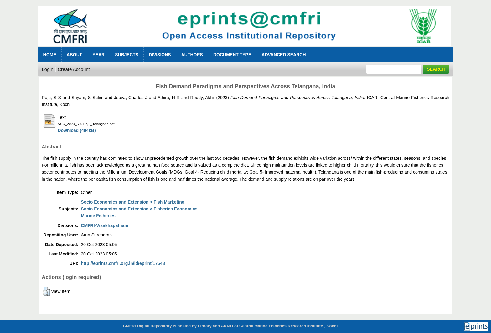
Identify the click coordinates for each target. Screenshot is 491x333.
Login (48, 69)
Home (49, 54)
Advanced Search (283, 54)
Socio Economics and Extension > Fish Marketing (132, 201)
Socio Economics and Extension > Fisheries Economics (139, 208)
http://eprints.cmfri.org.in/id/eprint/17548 (123, 263)
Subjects (126, 54)
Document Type (232, 54)
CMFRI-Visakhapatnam (104, 225)
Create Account (74, 69)
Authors (192, 54)
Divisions (160, 54)
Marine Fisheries (98, 215)
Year (98, 54)
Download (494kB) (77, 130)
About (74, 54)
